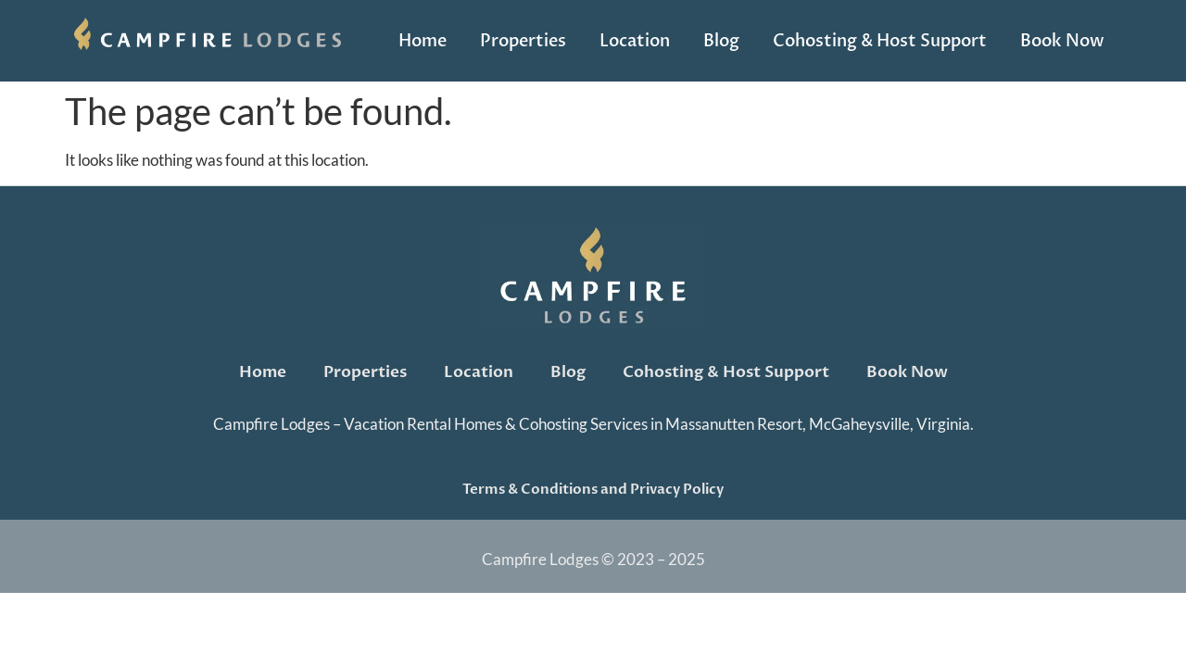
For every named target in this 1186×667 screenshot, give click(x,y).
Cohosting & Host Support (880, 41)
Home (422, 41)
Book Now (1062, 41)
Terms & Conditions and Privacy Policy (593, 489)
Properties (523, 41)
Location (634, 41)
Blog (721, 41)
